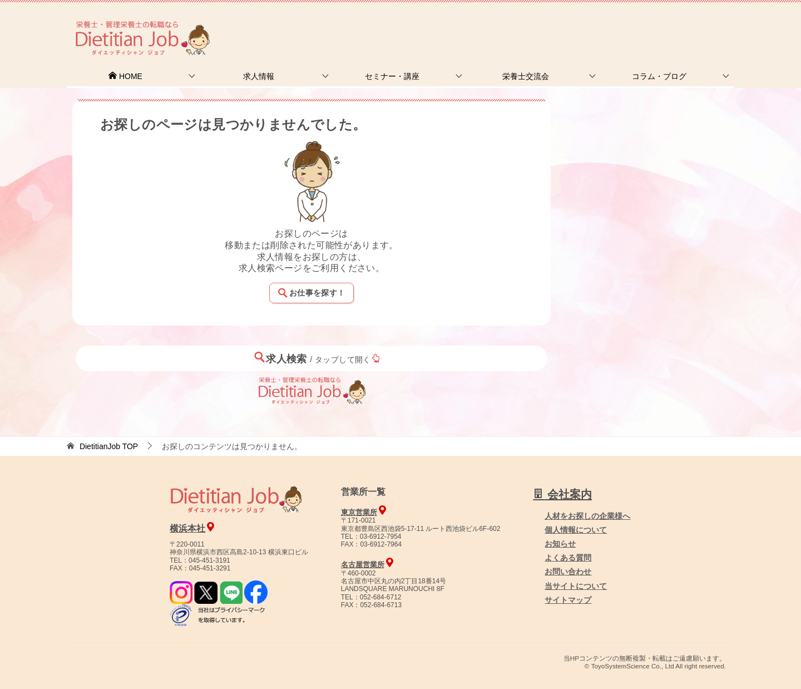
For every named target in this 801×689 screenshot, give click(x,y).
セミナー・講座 (392, 76)
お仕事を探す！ (311, 292)
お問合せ (543, 24)
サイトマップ (568, 600)
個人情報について (576, 529)
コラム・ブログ (659, 76)
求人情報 (258, 76)
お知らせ (560, 543)
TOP (109, 446)
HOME (125, 76)
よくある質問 (568, 557)
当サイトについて (576, 586)
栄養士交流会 (525, 76)
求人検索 (317, 358)
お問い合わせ (568, 571)
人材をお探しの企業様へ (659, 24)
